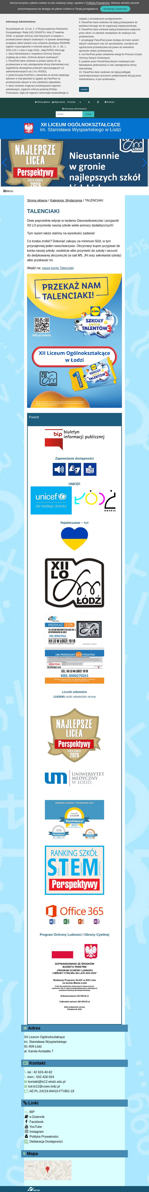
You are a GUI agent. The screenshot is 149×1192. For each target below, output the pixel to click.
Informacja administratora (74, 109)
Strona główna (42, 102)
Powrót (34, 417)
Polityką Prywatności (98, 2)
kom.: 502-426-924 (39, 1077)
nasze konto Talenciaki (58, 268)
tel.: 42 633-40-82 (38, 1072)
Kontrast (109, 102)
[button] (144, 162)
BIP (29, 1112)
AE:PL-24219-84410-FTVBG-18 (49, 1091)
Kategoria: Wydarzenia (66, 200)
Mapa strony (58, 102)
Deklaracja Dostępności (43, 1141)
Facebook (33, 1121)
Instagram (34, 1131)
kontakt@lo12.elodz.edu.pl (44, 1081)
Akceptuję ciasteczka (115, 8)
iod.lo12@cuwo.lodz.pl (42, 1086)
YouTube (33, 1126)
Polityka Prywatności (41, 1136)
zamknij (84, 89)
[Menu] (74, 191)
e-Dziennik (34, 1117)
